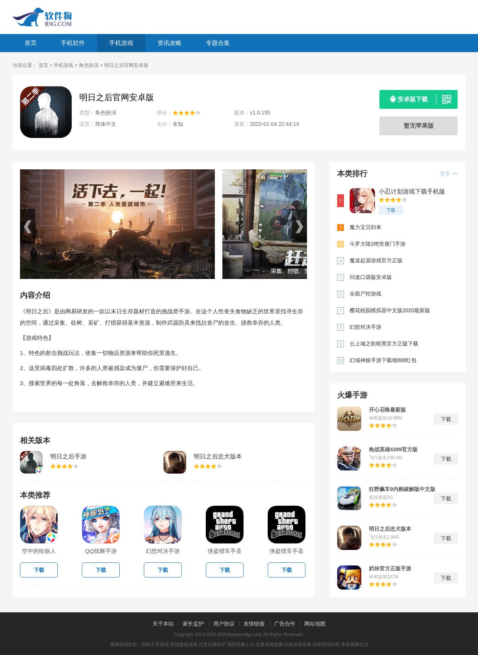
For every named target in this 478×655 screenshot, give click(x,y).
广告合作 (284, 623)
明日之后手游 (68, 456)
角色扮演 (89, 65)
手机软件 (73, 43)
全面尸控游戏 (365, 294)
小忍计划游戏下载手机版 (412, 191)
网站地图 (314, 623)
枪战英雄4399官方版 (393, 449)
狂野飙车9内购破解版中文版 (402, 489)
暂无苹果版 (419, 125)
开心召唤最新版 (387, 410)
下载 (390, 210)
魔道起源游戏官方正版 (376, 260)
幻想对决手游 (365, 327)
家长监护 (193, 623)
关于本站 (163, 623)
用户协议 (223, 623)
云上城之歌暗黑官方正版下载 (384, 344)
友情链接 (254, 623)
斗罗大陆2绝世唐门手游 (378, 244)
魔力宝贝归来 (365, 227)
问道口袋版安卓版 (371, 277)
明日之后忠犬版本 (218, 456)
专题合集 (218, 43)
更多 (448, 173)
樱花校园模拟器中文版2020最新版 (390, 310)
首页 (31, 43)
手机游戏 (121, 43)
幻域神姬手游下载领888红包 (383, 360)
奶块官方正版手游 (390, 568)
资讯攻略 (169, 43)
